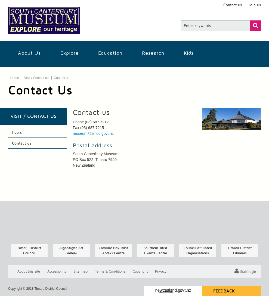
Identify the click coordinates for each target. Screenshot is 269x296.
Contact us (232, 5)
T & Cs (110, 271)
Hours (17, 133)
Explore (69, 53)
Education (110, 53)
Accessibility (56, 271)
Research (153, 53)
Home (14, 78)
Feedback (224, 291)
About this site (28, 271)
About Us (29, 53)
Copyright (140, 271)
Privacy (160, 271)
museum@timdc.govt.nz (93, 133)
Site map (81, 271)
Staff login (248, 272)
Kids (189, 53)
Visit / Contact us (36, 78)
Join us (255, 5)
